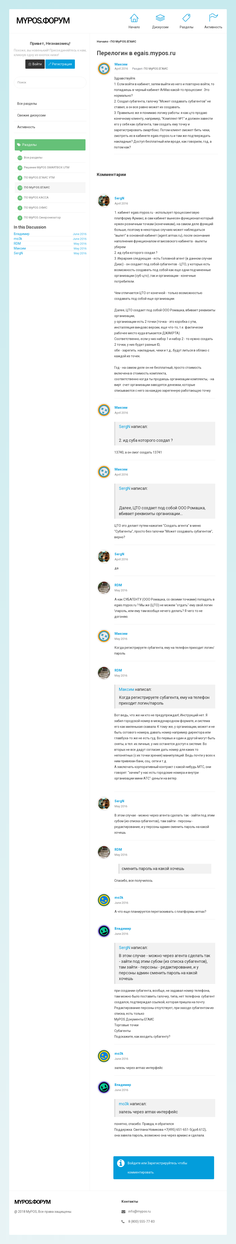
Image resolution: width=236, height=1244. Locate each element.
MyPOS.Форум (42, 21)
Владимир (123, 928)
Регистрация (62, 64)
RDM (118, 585)
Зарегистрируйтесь (162, 1163)
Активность (213, 27)
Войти (37, 64)
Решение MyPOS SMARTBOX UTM (43, 167)
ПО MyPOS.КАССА (33, 198)
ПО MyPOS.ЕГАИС (34, 187)
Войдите (134, 1163)
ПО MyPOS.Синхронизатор (39, 218)
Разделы (186, 27)
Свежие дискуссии (31, 115)
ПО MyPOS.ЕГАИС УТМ (36, 178)
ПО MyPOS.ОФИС (32, 208)
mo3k (119, 897)
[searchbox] (50, 82)
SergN (119, 198)
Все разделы (27, 103)
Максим (121, 64)
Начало (134, 27)
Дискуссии (160, 27)
